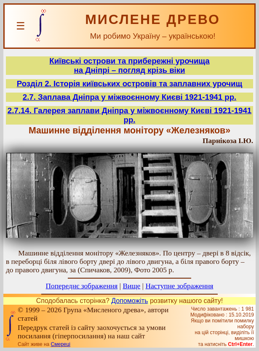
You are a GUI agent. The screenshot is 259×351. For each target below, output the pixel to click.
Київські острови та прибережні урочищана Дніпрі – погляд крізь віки (129, 65)
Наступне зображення (179, 286)
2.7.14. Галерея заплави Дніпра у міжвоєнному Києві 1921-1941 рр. (129, 115)
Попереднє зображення (82, 286)
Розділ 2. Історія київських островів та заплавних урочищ (130, 83)
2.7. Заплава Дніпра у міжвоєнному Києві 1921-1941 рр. (129, 97)
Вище (131, 286)
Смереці (60, 344)
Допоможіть (129, 300)
